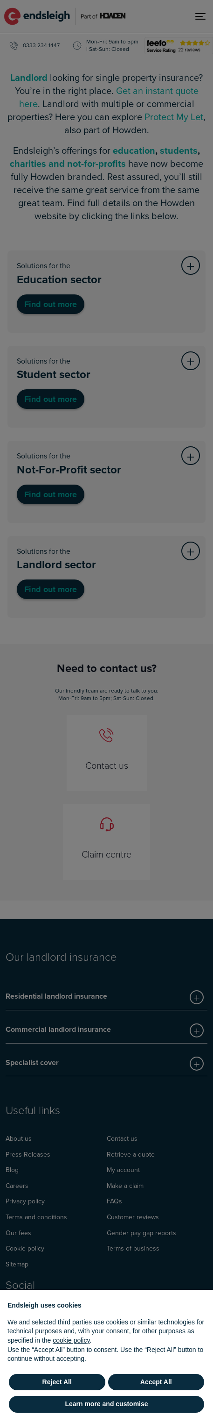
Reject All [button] (57, 1382)
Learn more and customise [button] (106, 1404)
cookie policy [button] (71, 1340)
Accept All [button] (156, 1382)
